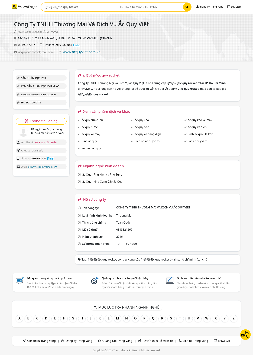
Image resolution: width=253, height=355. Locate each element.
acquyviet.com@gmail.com (36, 52)
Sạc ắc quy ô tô (197, 141)
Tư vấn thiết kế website (158, 341)
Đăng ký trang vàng (49, 278)
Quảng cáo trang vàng (125, 278)
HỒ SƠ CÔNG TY (29, 102)
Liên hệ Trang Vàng (195, 341)
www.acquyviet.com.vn (82, 51)
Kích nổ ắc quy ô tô (147, 141)
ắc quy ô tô (142, 127)
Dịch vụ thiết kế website (199, 278)
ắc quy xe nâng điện (148, 134)
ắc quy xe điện (197, 127)
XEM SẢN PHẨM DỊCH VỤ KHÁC (38, 86)
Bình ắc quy (89, 141)
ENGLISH (234, 6)
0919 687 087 (63, 45)
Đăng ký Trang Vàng (209, 6)
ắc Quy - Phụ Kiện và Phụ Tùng (102, 174)
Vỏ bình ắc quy (91, 148)
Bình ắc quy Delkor (200, 134)
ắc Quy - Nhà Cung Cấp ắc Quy (102, 181)
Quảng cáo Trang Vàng (117, 341)
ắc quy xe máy (91, 134)
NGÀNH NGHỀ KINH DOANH (36, 94)
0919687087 (26, 45)
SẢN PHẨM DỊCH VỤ (31, 78)
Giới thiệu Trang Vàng (41, 341)
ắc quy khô (142, 120)
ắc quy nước (90, 127)
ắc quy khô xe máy (200, 120)
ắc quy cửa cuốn (92, 120)
